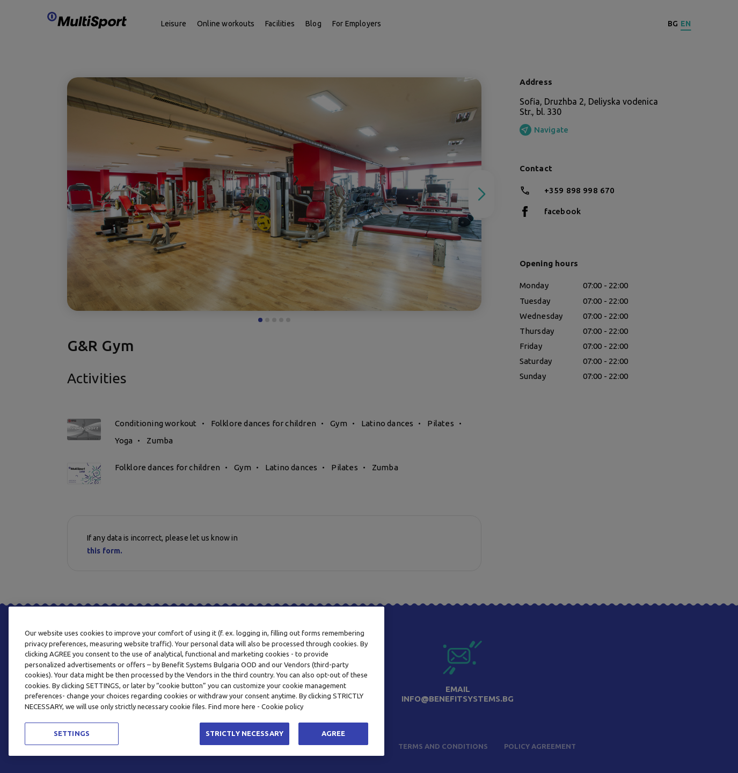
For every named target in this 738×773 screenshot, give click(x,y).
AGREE (333, 733)
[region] (196, 681)
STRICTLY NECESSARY (244, 733)
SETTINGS (72, 733)
